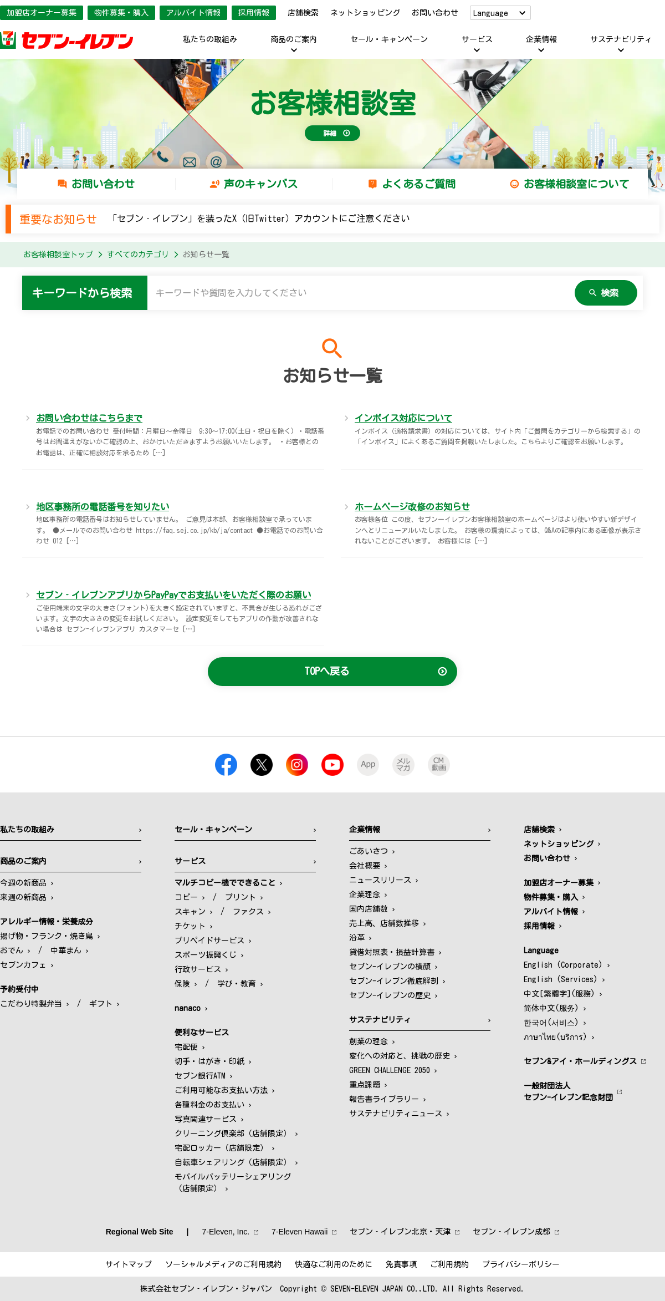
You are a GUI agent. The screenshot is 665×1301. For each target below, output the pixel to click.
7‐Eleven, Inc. (226, 1231)
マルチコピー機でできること (225, 883)
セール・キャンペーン (389, 39)
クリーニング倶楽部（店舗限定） (233, 1133)
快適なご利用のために (333, 1264)
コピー (186, 897)
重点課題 (364, 1085)
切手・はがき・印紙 (209, 1061)
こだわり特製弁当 (31, 1004)
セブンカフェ (23, 965)
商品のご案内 (293, 39)
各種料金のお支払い (209, 1105)
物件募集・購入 (121, 13)
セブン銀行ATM (200, 1076)
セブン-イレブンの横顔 (390, 966)
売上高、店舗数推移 (384, 923)
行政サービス (198, 969)
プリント (240, 897)
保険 (182, 984)
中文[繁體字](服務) (559, 994)
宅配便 (186, 1047)
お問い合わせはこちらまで (89, 418)
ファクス (248, 912)
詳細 (329, 133)
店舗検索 (303, 13)
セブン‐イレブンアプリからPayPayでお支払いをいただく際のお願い (173, 595)
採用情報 (253, 13)
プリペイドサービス (209, 940)
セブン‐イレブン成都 (511, 1232)
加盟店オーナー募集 (41, 13)
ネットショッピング (365, 13)
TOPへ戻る (327, 671)
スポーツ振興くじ (206, 955)
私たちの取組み (210, 39)
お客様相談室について (576, 184)
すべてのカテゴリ (138, 254)
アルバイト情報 (193, 13)
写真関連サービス (206, 1119)
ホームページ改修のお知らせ (412, 506)
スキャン (190, 912)
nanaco (188, 1008)
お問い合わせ (435, 13)
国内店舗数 (368, 909)
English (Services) (561, 979)
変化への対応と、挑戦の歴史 (399, 1056)
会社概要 (364, 866)
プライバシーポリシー (521, 1264)
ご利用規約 (449, 1264)
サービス (477, 39)
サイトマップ (128, 1264)
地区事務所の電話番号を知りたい (102, 506)
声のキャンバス (261, 184)
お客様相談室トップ (58, 254)
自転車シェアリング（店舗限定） (233, 1162)
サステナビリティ (621, 39)
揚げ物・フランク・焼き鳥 (46, 936)
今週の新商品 (23, 883)
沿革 (357, 938)
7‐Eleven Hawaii (300, 1231)
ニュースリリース (380, 880)
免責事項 (401, 1264)
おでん (11, 950)
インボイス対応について (403, 418)
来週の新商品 (23, 897)
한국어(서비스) (551, 1022)
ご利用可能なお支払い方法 (221, 1090)
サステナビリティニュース (395, 1113)
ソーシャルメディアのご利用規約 (223, 1264)
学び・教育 (236, 984)
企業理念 (364, 894)
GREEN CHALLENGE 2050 (389, 1070)
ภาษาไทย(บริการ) (555, 1037)
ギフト (100, 1004)
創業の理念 (368, 1041)
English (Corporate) (563, 965)
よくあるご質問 (419, 184)
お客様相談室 (332, 103)
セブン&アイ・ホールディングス (580, 1061)
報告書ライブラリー (384, 1099)
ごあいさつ (368, 851)
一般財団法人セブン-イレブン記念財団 (568, 1091)
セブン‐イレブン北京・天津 (400, 1232)
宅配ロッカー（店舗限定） (221, 1148)
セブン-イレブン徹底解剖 (393, 981)
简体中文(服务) (551, 1008)
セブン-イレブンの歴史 (390, 995)
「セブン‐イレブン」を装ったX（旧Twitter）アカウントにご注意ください (259, 218)
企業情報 (541, 39)
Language (490, 13)
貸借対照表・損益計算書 (391, 952)
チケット (190, 926)
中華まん (65, 950)
